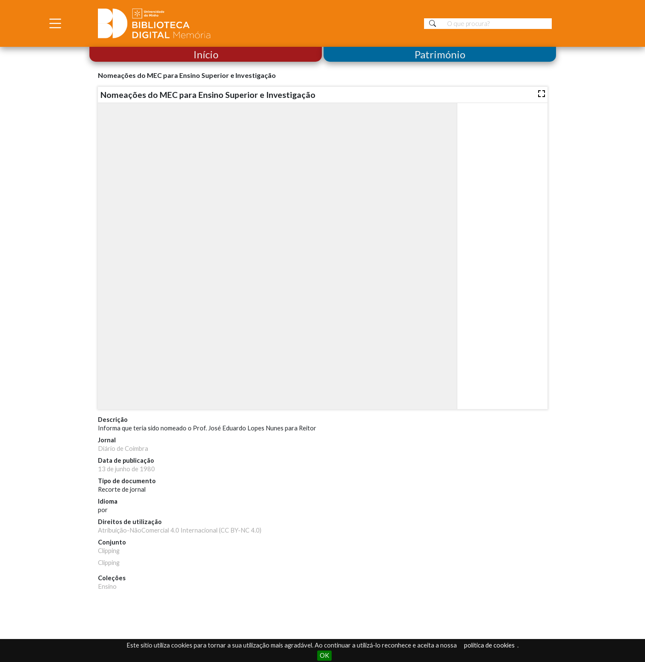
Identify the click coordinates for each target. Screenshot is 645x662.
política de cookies (489, 645)
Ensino (107, 586)
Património (439, 54)
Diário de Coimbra (123, 448)
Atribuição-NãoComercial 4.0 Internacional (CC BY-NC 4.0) (179, 530)
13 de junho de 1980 (126, 469)
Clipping (109, 550)
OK (324, 655)
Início (205, 54)
